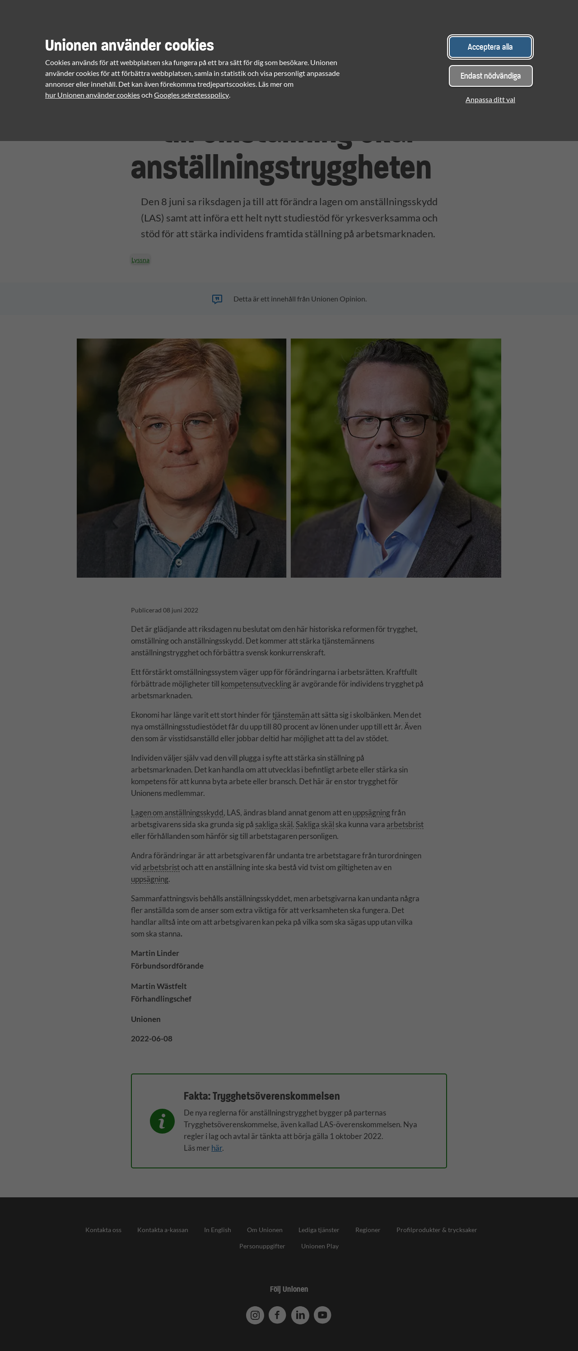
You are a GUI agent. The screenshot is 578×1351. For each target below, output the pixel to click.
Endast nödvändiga (491, 75)
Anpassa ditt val (490, 99)
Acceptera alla (490, 46)
